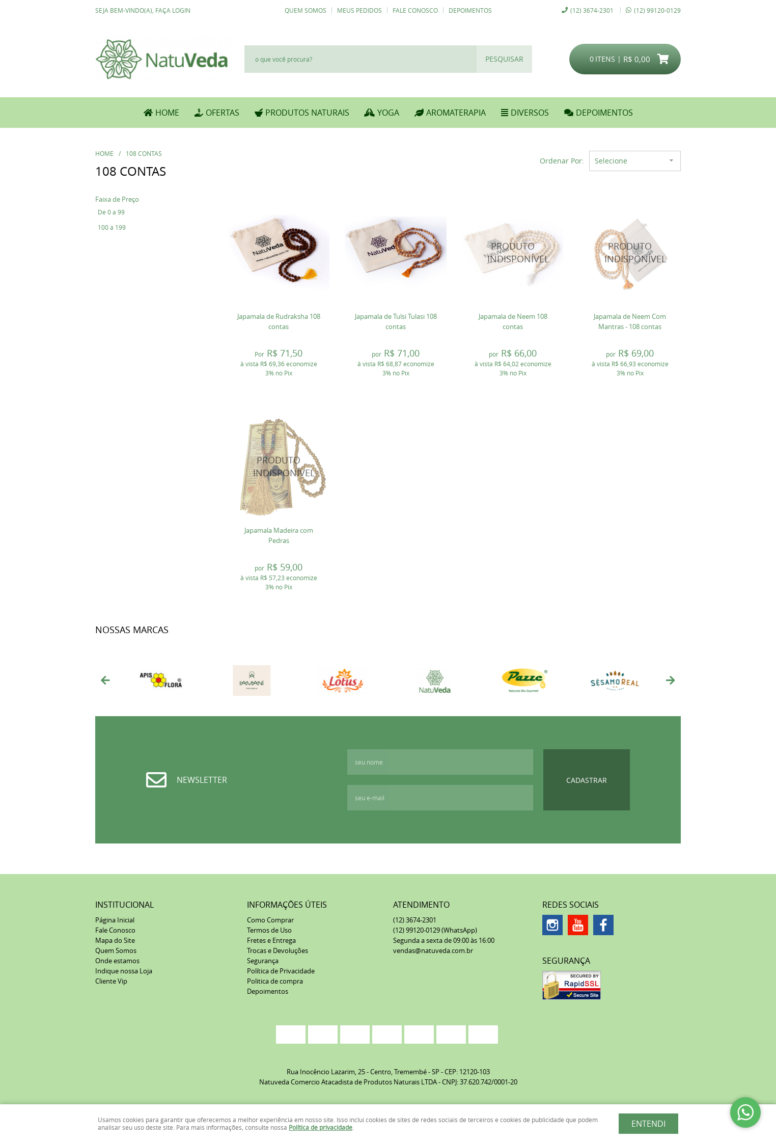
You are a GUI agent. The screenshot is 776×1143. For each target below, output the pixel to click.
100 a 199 (112, 227)
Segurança (263, 960)
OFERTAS (222, 112)
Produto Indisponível (513, 253)
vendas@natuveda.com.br (433, 950)
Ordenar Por (561, 161)
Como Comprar (270, 919)
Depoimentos (470, 10)
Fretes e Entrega (271, 940)
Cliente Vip (111, 981)
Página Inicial (114, 919)
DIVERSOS (530, 112)
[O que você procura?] (504, 59)
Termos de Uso (269, 930)
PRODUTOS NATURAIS (307, 112)
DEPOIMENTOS (604, 112)
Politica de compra (275, 981)
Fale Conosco (415, 10)
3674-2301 (592, 10)
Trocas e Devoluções (277, 950)
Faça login (172, 10)
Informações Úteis (287, 905)
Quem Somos (305, 10)
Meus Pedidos (359, 10)
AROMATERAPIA (456, 112)
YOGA (388, 112)
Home (167, 112)
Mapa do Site (115, 940)
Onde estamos (117, 960)
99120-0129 (657, 10)
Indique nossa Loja (123, 970)
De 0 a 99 (111, 212)
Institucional (124, 905)
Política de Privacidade (281, 970)
